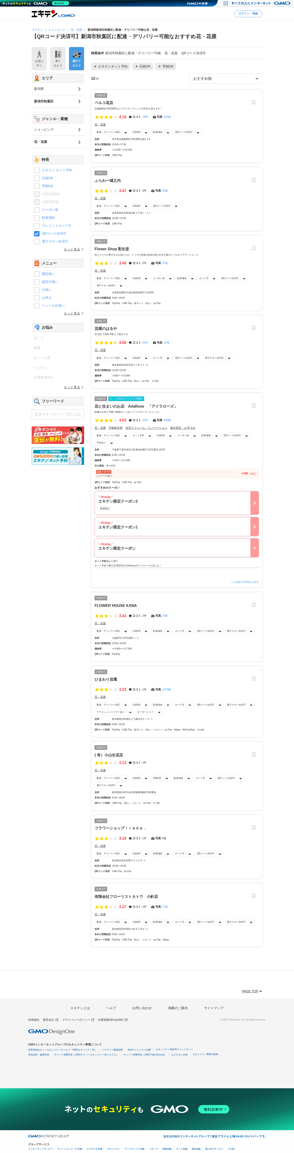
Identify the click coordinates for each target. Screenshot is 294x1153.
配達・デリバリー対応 (108, 132)
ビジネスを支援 (94, 1148)
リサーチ (153, 1148)
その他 (231, 1148)
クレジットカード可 (56, 225)
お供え (47, 297)
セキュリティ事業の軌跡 (205, 1054)
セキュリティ (113, 1148)
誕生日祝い (50, 282)
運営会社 (50, 1020)
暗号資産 (196, 1148)
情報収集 (167, 1148)
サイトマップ (214, 1008)
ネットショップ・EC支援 (69, 1148)
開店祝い (48, 274)
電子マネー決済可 (106, 285)
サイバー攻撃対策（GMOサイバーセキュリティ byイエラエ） (86, 1054)
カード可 (204, 278)
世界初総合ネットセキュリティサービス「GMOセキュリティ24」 (62, 1049)
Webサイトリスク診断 (139, 1049)
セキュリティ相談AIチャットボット (174, 1049)
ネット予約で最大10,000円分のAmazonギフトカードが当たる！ (128, 565)
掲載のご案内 (178, 1008)
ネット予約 (138, 435)
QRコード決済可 (183, 132)
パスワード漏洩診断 (112, 1049)
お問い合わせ (142, 1008)
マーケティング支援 (134, 1148)
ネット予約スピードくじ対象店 (126, 398)
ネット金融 (181, 1148)
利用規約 (33, 1019)
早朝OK (157, 778)
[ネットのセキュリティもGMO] (35, 3)
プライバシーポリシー (78, 1020)
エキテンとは (80, 1008)
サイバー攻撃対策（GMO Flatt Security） (145, 1054)
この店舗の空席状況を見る (245, 582)
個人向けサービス (214, 1148)
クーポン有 (159, 278)
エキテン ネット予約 (57, 170)
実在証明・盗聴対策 (38, 1054)
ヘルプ (111, 1008)
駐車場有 (157, 132)
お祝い (47, 289)
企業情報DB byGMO (113, 1020)
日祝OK (136, 132)
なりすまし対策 (179, 1054)
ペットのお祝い (53, 305)
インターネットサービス (40, 1148)
